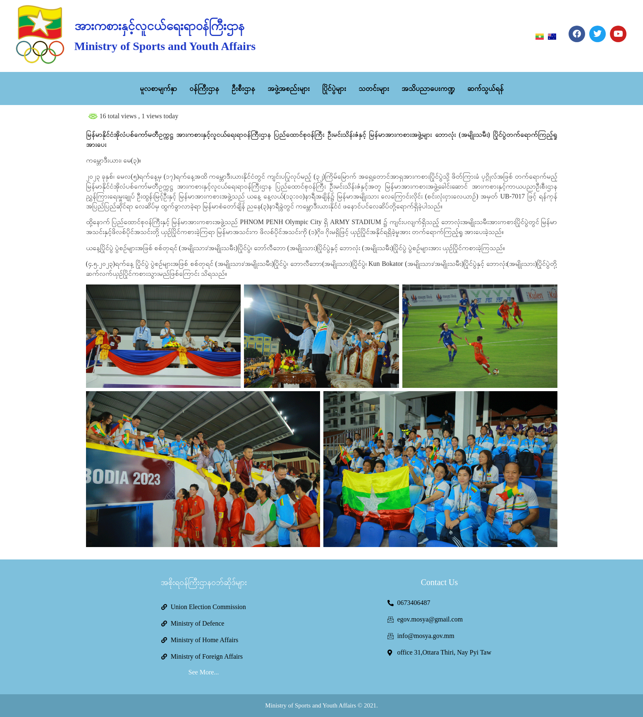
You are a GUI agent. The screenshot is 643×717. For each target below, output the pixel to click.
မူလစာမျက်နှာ (158, 88)
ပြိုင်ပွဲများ (334, 88)
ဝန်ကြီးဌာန (204, 88)
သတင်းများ (374, 88)
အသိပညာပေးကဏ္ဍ (428, 88)
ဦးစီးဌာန (243, 88)
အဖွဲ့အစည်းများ (289, 88)
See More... (204, 672)
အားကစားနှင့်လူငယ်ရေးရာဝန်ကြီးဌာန (159, 26)
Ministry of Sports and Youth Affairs (165, 46)
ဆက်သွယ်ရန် (485, 88)
